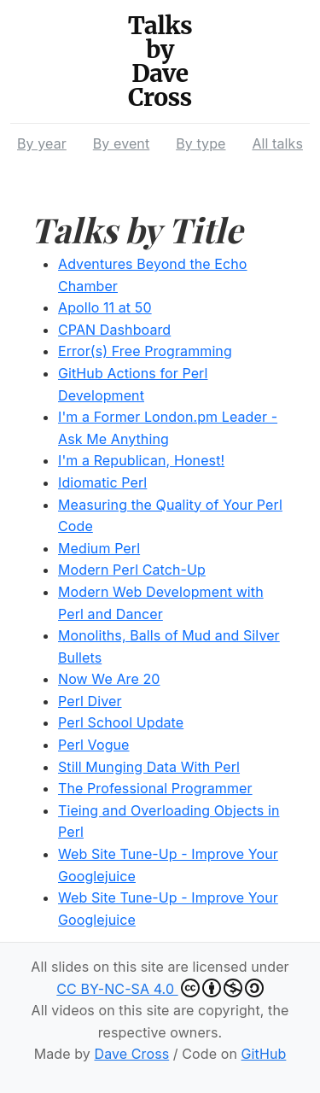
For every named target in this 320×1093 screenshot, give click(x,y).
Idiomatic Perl (102, 482)
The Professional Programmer (155, 788)
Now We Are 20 (109, 678)
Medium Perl (99, 548)
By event (121, 143)
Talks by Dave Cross (160, 61)
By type (200, 143)
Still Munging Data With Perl (149, 766)
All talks (277, 143)
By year (42, 143)
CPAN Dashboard (114, 329)
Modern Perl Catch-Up (132, 569)
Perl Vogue (94, 744)
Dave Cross (131, 1053)
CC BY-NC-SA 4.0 (159, 988)
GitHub (264, 1053)
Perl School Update (120, 722)
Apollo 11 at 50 (105, 307)
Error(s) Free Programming (145, 350)
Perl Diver (90, 701)
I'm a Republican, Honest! (141, 460)
